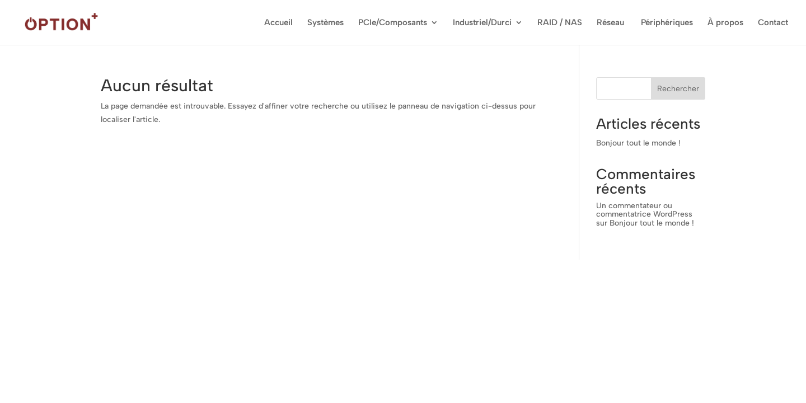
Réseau (611, 22)
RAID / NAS (559, 22)
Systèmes (325, 22)
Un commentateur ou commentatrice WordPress (644, 210)
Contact (773, 22)
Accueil (278, 22)
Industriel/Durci (482, 22)
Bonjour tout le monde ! (638, 143)
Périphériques (667, 22)
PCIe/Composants (392, 22)
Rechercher (678, 88)
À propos (725, 22)
